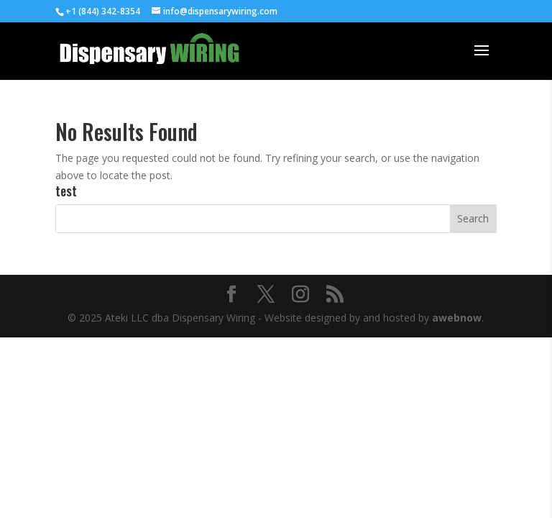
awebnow (457, 317)
